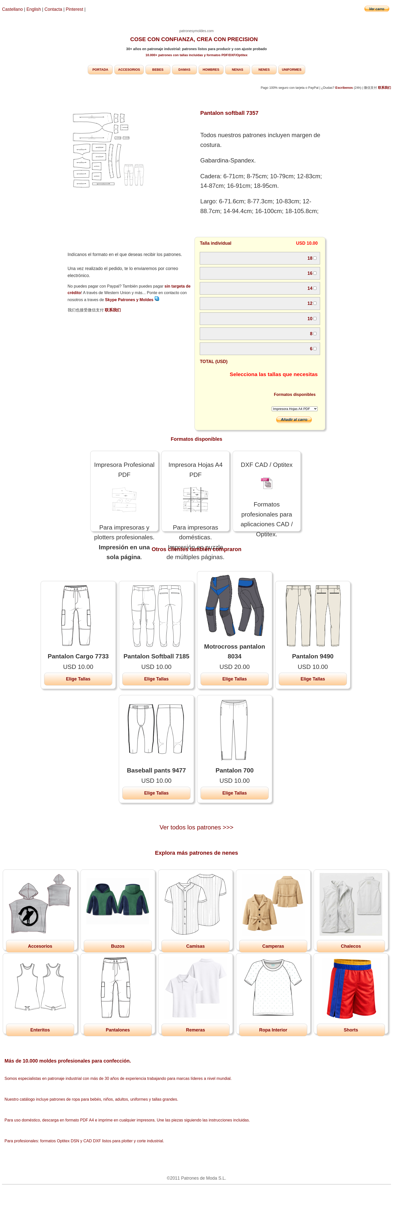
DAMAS (184, 69)
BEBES (157, 69)
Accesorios (40, 946)
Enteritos (40, 1029)
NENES (264, 69)
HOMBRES (211, 69)
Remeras (195, 1029)
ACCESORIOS (129, 69)
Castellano (12, 9)
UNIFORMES (292, 69)
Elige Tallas (78, 678)
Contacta (54, 9)
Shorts (351, 1029)
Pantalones (118, 1029)
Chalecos (351, 946)
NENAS (237, 69)
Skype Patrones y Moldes (132, 300)
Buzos (118, 946)
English (34, 9)
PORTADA (100, 69)
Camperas (273, 946)
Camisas (195, 946)
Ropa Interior (273, 1029)
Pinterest (75, 9)
